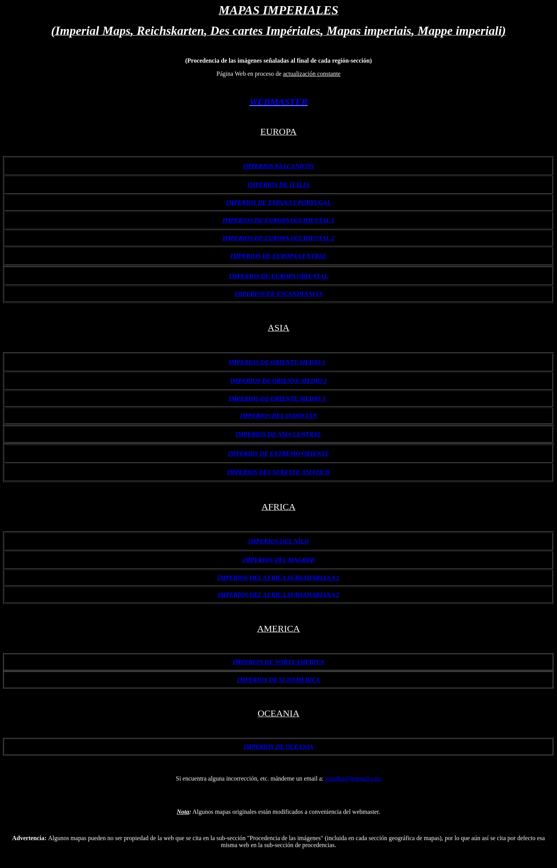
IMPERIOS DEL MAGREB (278, 560)
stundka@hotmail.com (353, 778)
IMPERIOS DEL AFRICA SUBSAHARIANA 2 (279, 594)
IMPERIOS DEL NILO (278, 541)
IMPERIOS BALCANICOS (278, 166)
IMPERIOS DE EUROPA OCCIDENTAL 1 (279, 220)
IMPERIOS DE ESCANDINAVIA (278, 293)
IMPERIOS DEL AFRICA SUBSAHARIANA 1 (279, 577)
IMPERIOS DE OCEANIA (279, 746)
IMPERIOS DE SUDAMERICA (278, 680)
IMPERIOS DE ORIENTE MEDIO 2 (278, 381)
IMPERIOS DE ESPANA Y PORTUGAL (278, 202)
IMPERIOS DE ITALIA (279, 184)
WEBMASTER (278, 102)
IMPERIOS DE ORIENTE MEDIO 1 (278, 362)
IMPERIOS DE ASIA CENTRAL (278, 434)
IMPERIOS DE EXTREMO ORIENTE (278, 453)
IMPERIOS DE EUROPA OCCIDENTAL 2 (279, 238)
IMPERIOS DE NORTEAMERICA (279, 662)
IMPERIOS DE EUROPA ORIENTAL (278, 276)
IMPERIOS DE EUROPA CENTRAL (278, 256)
